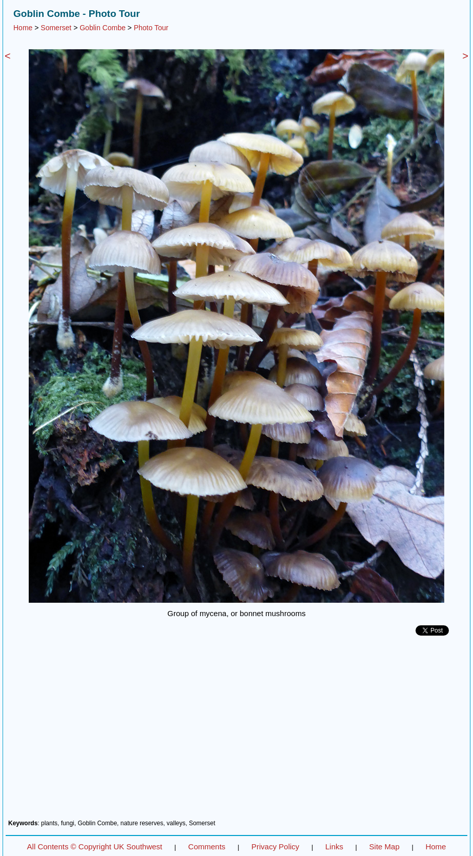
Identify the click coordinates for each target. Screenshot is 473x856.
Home (22, 28)
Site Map (384, 846)
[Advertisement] (236, 731)
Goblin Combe (103, 28)
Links (334, 846)
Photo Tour (151, 28)
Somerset (56, 28)
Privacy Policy (275, 846)
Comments (207, 846)
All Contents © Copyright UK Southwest (95, 846)
